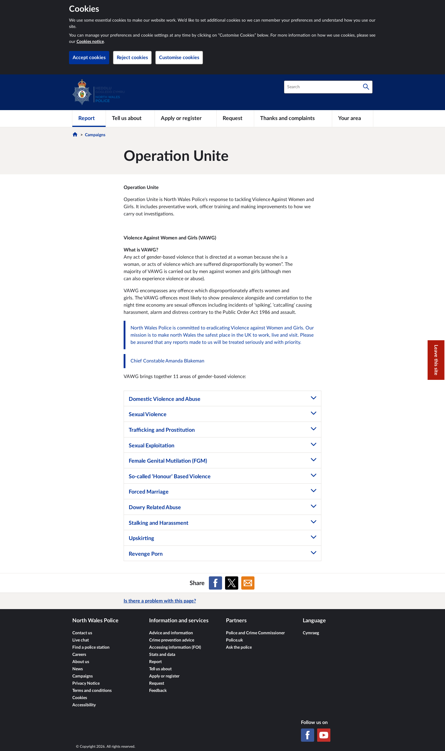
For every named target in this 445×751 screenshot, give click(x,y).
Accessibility (84, 705)
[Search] (366, 87)
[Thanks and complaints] (293, 118)
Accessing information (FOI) (175, 647)
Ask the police (239, 647)
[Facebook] (307, 735)
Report (155, 662)
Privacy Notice (86, 683)
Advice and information (171, 633)
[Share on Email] (247, 583)
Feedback (158, 691)
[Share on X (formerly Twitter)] (231, 583)
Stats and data (162, 655)
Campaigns (95, 135)
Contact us (82, 633)
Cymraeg (311, 633)
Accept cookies (89, 57)
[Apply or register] (185, 118)
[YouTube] (323, 735)
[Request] (235, 118)
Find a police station (91, 647)
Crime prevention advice (171, 640)
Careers (79, 655)
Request (156, 683)
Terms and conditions (92, 691)
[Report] (89, 118)
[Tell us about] (130, 118)
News (77, 669)
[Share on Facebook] (215, 583)
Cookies (79, 698)
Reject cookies (132, 57)
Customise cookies (179, 57)
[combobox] (328, 87)
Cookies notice (90, 42)
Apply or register (164, 676)
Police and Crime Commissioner (255, 633)
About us (80, 662)
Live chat (80, 640)
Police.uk (234, 640)
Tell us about (160, 669)
